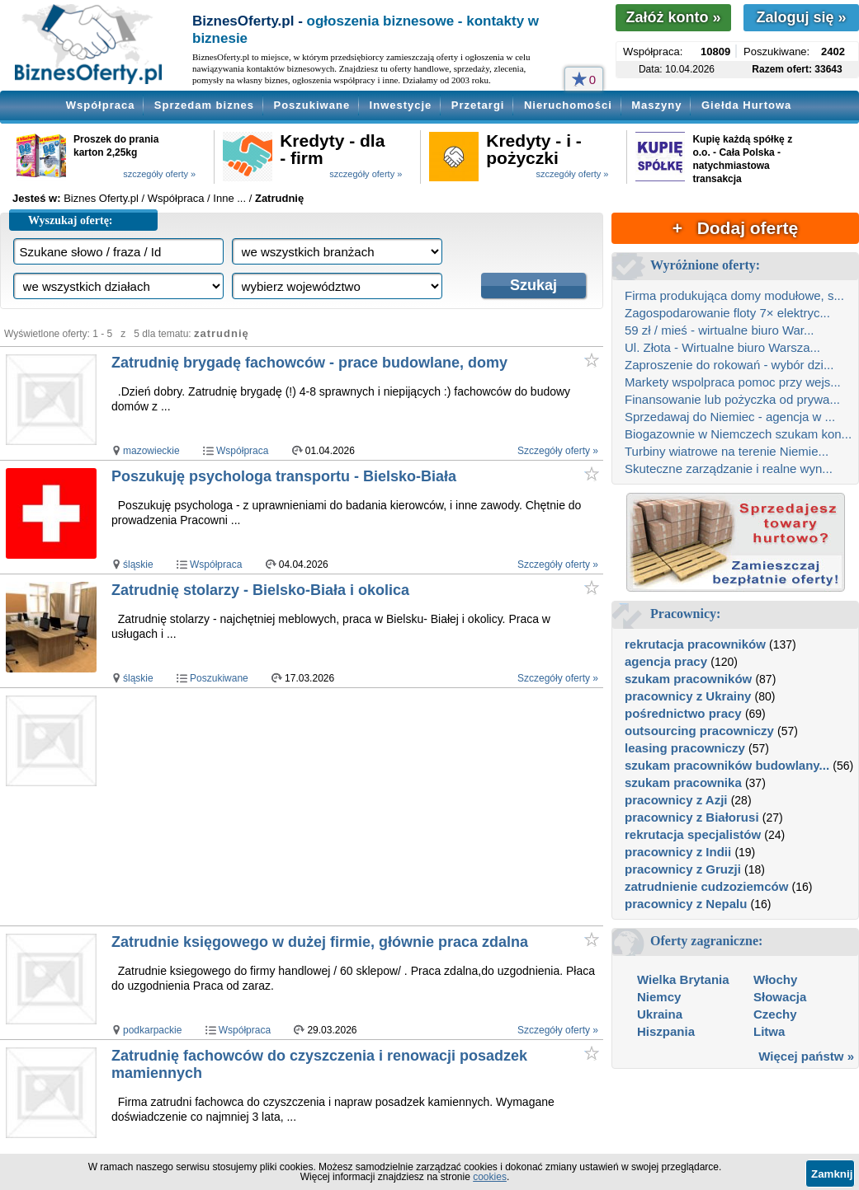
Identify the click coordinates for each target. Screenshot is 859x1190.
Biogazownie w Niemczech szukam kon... (738, 434)
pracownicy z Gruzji (683, 869)
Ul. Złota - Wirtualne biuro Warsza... (722, 347)
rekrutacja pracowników (695, 644)
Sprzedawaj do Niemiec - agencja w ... (730, 417)
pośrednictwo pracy (683, 713)
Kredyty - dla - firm (332, 149)
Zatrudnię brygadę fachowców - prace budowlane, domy (309, 362)
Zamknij (831, 1174)
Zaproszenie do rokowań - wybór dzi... (729, 365)
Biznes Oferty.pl (101, 198)
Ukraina (659, 1014)
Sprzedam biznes (204, 105)
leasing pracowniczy (685, 748)
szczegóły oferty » (159, 174)
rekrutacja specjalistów (693, 834)
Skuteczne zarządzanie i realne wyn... (729, 468)
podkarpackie (152, 1030)
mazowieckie (151, 451)
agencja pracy (666, 661)
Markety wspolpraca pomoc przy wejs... (733, 382)
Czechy (775, 1014)
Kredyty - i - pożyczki (534, 149)
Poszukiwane (312, 105)
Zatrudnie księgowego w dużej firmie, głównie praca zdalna (319, 942)
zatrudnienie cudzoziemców (706, 886)
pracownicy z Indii (678, 852)
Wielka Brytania (683, 979)
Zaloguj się (801, 17)
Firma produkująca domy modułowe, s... (734, 295)
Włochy (775, 979)
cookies (490, 1177)
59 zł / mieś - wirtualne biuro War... (719, 330)
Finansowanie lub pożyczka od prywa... (732, 399)
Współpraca (100, 105)
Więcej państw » (806, 1056)
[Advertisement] (356, 807)
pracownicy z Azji (676, 800)
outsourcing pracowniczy (699, 731)
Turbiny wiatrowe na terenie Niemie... (726, 451)
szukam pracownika (683, 782)
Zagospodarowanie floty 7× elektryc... (727, 313)
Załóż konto (672, 17)
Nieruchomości (568, 105)
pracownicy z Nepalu (686, 904)
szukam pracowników (688, 679)
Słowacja (779, 997)
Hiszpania (666, 1031)
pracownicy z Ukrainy (688, 696)
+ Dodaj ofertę (735, 227)
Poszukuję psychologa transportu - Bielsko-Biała (283, 476)
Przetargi (478, 105)
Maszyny (656, 105)
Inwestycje (401, 105)
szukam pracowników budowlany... (727, 765)
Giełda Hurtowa (746, 105)
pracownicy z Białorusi (692, 817)
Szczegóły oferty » (557, 451)
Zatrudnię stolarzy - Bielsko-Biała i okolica (260, 590)
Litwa (769, 1031)
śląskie (138, 564)
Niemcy (659, 997)
